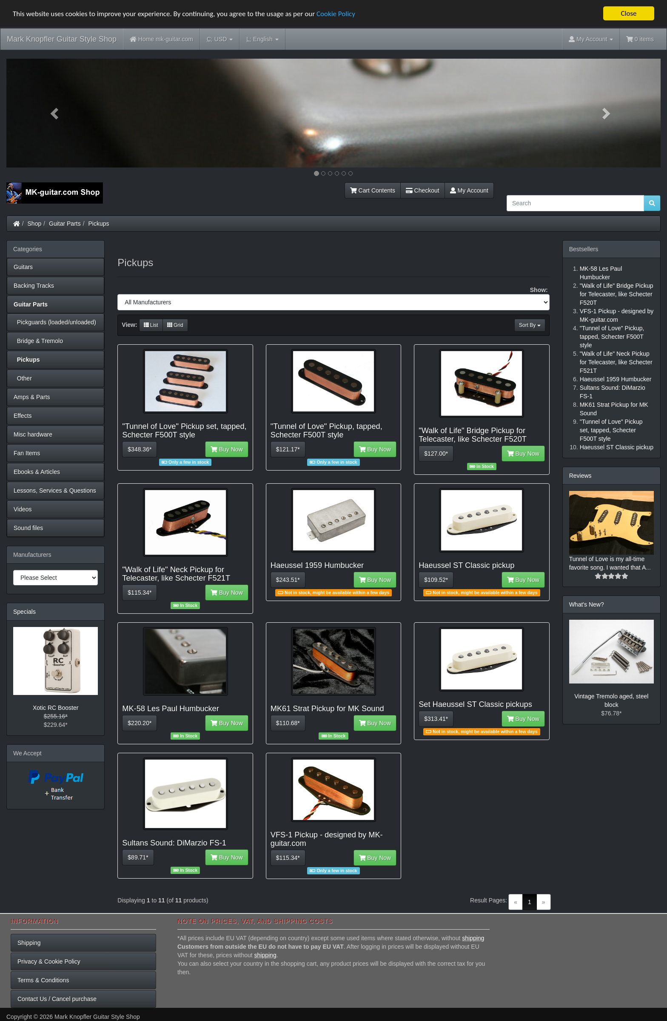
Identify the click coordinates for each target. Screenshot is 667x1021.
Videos (23, 509)
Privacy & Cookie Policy (48, 961)
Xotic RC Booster (55, 707)
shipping (473, 938)
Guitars (23, 267)
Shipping (29, 942)
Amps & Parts (32, 397)
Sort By (530, 325)
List (151, 325)
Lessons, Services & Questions (55, 490)
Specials (24, 611)
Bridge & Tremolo (38, 340)
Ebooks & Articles (37, 471)
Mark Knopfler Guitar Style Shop (62, 39)
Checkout (422, 190)
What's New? (586, 604)
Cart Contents (372, 190)
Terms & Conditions (43, 980)
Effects (23, 415)
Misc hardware (33, 434)
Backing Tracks (34, 285)
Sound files (28, 528)
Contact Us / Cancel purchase (57, 998)
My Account (469, 190)
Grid (175, 325)
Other (23, 378)
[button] (55, 113)
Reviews (580, 475)
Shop (35, 223)
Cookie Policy (335, 13)
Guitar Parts (65, 223)
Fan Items (27, 453)
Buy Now (227, 449)
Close (628, 13)
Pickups (98, 223)
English (262, 39)
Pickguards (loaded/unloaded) (55, 322)
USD (220, 39)
